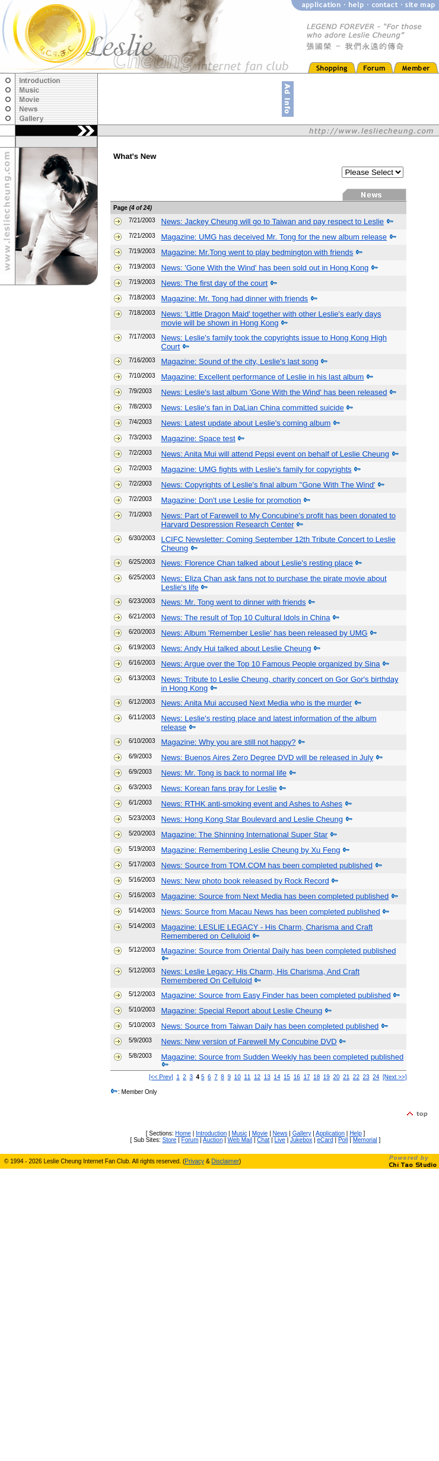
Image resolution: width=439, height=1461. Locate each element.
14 (276, 1077)
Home (183, 1133)
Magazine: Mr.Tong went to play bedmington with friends (257, 252)
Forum (190, 1140)
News (280, 1133)
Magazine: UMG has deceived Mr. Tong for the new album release (274, 236)
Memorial (365, 1140)
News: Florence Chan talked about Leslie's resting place (257, 563)
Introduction (211, 1133)
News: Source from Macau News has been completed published (270, 911)
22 (356, 1077)
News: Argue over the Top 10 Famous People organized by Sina (270, 663)
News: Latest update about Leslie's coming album (246, 423)
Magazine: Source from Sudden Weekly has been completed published (282, 1056)
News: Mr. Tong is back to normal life (224, 772)
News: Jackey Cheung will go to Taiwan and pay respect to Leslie (272, 221)
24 (376, 1077)
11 (247, 1077)
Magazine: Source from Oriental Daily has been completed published (278, 950)
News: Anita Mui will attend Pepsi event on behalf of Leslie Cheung (275, 453)
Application (330, 1133)
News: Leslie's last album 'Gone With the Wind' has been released (274, 392)
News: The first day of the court (214, 283)
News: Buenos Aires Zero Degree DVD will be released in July (267, 757)
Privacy (194, 1161)
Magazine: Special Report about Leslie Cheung (242, 1010)
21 (346, 1077)
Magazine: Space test (198, 438)
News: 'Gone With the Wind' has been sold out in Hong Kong (265, 267)
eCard (325, 1140)
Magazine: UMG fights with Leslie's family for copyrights (256, 469)
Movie (260, 1133)
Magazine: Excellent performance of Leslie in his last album (262, 376)
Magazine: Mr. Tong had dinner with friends (234, 298)
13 (267, 1077)
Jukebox (301, 1140)
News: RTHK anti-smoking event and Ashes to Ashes (251, 803)
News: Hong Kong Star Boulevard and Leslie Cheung (252, 819)
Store (170, 1140)
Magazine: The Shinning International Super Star (244, 834)
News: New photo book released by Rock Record (245, 880)
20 (336, 1077)
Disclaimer (225, 1161)
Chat (263, 1140)
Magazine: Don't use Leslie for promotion (231, 500)
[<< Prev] (161, 1077)
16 (297, 1077)
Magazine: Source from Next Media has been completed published (275, 896)
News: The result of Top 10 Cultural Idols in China (245, 617)
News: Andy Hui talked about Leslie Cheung (236, 648)
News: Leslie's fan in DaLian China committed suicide (252, 407)
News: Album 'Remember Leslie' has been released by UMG (264, 633)
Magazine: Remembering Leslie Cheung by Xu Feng (251, 850)
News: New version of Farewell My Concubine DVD (249, 1041)
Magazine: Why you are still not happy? (228, 742)
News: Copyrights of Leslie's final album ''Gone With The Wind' (268, 484)
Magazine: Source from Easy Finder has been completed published (276, 995)
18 (316, 1077)
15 (287, 1077)
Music (239, 1133)
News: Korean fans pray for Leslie (219, 788)
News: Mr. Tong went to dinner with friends (233, 602)
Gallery (301, 1133)
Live (280, 1140)
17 (306, 1077)
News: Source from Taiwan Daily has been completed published (270, 1026)
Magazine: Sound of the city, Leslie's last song (240, 361)
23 (366, 1077)
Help (355, 1133)
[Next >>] (395, 1077)
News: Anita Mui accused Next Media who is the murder (256, 702)
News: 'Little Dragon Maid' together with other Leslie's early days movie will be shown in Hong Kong (271, 318)
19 (326, 1077)
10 (237, 1077)
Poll (343, 1140)
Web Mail (240, 1140)
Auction (212, 1140)
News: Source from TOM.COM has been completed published (267, 865)
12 (257, 1077)
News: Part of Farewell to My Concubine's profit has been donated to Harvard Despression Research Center (278, 520)
